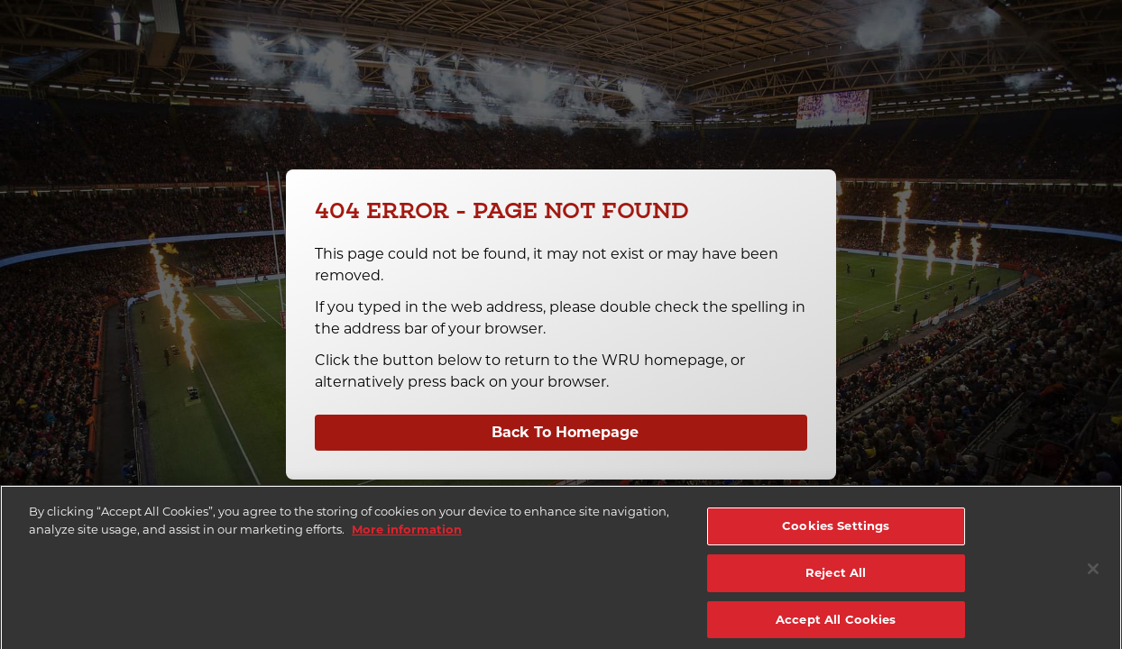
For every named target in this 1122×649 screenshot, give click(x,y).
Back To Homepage (565, 432)
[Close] (1093, 577)
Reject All (835, 580)
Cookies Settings (835, 533)
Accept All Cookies (836, 626)
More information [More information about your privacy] (407, 537)
